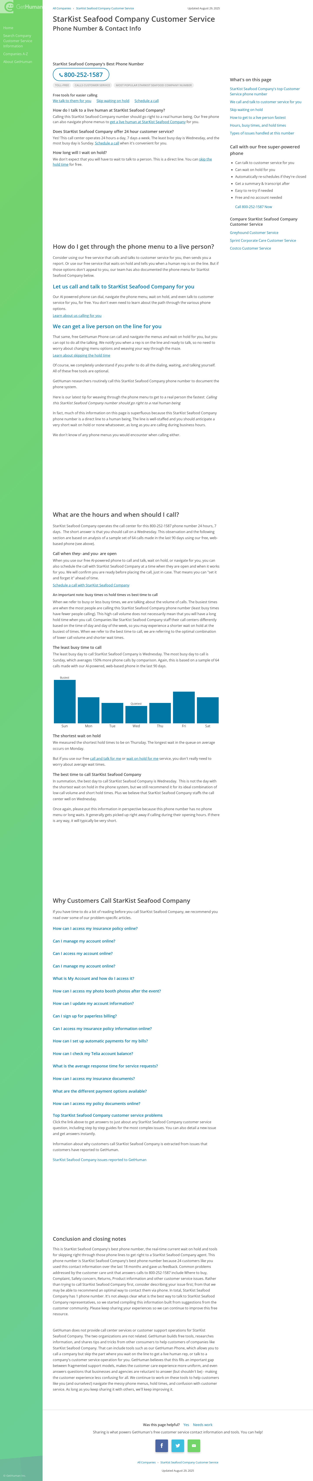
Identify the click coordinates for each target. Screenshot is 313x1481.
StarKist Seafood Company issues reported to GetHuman (100, 1159)
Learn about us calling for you (77, 315)
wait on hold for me (142, 758)
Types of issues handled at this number (262, 133)
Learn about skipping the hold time (81, 355)
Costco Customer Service (250, 248)
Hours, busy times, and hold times (258, 125)
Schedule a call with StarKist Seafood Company (91, 585)
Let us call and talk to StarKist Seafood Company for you (123, 286)
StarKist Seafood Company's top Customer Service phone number (265, 91)
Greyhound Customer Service (254, 232)
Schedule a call (147, 100)
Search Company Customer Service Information (17, 40)
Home (8, 27)
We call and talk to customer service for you (265, 101)
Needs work (202, 1424)
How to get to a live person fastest (258, 117)
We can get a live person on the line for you (107, 326)
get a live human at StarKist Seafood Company (148, 121)
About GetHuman (17, 61)
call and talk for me (105, 758)
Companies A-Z (15, 53)
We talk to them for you (72, 100)
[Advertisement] (136, 204)
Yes (186, 1424)
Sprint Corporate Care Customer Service (263, 240)
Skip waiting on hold (113, 100)
